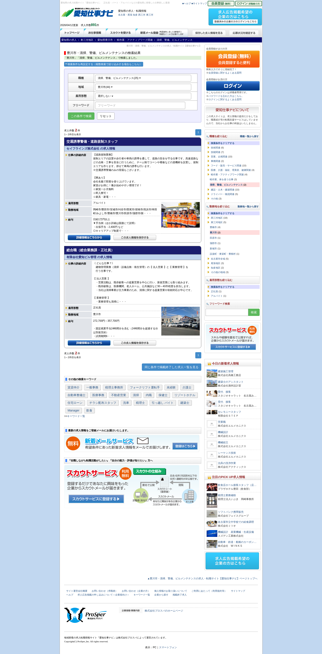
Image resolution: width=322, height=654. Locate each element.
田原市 (213, 238)
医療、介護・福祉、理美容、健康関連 (231, 170)
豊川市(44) (105, 87)
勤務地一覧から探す (248, 206)
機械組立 (223, 442)
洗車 (126, 402)
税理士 (140, 402)
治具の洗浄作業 (227, 463)
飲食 (89, 410)
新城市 (213, 248)
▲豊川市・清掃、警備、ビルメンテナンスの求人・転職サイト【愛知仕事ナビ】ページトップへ (202, 578)
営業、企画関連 (219, 156)
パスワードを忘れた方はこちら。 (226, 96)
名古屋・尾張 (125, 14)
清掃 (136, 395)
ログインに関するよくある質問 (225, 99)
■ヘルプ (186, 3)
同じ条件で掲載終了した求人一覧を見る (171, 367)
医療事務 (98, 395)
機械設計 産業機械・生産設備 (236, 531)
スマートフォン (168, 647)
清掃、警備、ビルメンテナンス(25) (119, 78)
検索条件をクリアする (222, 143)
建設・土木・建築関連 (222, 189)
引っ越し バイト (162, 402)
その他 (214, 198)
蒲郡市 (213, 243)
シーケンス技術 (227, 452)
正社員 (214, 291)
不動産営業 (118, 395)
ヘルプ (69, 594)
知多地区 (215, 267)
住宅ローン (75, 402)
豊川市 (213, 232)
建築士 (184, 402)
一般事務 (92, 387)
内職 (149, 395)
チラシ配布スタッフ (102, 402)
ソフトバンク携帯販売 (231, 511)
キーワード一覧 (76, 416)
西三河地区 (217, 218)
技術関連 (215, 147)
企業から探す (161, 594)
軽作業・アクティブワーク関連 (227, 174)
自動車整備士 (76, 395)
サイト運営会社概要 (76, 591)
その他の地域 (218, 272)
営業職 (222, 421)
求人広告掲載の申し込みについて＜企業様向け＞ (103, 594)
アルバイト (217, 296)
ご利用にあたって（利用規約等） (209, 591)
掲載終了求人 (180, 594)
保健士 (163, 395)
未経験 (171, 387)
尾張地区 (215, 263)
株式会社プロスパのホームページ (164, 610)
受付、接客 (224, 391)
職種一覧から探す (249, 136)
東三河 (149, 14)
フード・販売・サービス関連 (226, 165)
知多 (135, 14)
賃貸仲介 (73, 387)
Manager (73, 410)
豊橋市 (213, 227)
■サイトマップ (199, 3)
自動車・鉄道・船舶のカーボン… (237, 542)
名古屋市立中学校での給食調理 (236, 521)
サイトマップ (238, 591)
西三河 (141, 14)
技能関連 (215, 152)
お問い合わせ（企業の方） (136, 591)
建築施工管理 (225, 371)
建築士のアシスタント (231, 381)
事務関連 (215, 161)
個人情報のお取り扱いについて (170, 591)
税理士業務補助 (227, 495)
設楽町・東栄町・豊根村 (223, 254)
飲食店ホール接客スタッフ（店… (237, 485)
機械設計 (223, 432)
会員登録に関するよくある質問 (225, 72)
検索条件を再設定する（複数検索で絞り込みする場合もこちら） (103, 64)
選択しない (105, 95)
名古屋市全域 (218, 258)
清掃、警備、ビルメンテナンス (226, 184)
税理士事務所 (114, 387)
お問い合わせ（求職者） (105, 591)
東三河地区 (217, 222)
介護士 (186, 387)
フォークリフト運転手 (145, 387)
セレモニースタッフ (229, 411)
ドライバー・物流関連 (222, 194)
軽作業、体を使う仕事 (221, 179)
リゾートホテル (184, 395)
